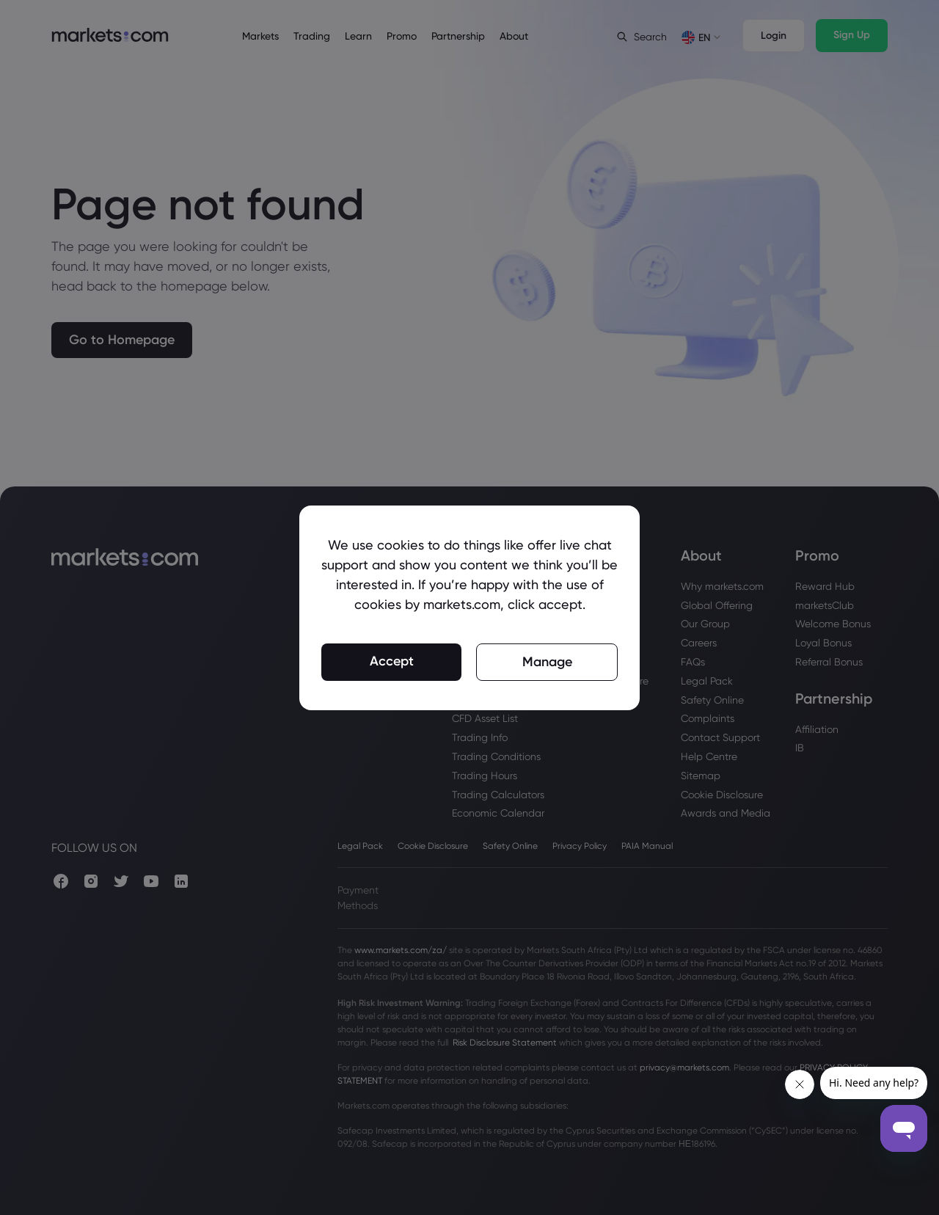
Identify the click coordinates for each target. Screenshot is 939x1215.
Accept (392, 661)
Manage (547, 662)
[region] (469, 608)
